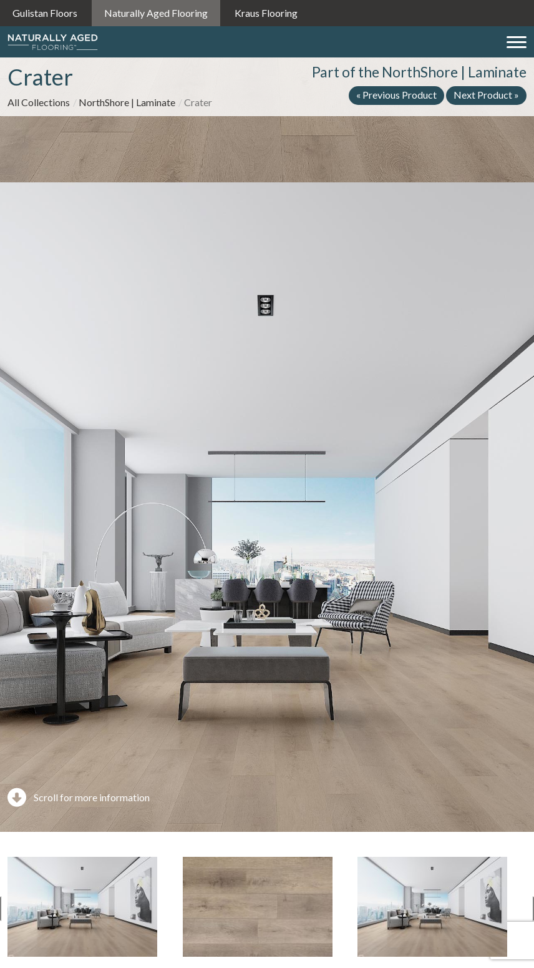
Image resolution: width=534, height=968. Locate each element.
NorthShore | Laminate (127, 102)
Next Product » (486, 95)
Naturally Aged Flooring (156, 13)
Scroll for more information (78, 797)
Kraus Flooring (266, 13)
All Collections (38, 102)
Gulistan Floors (44, 13)
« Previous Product (396, 95)
